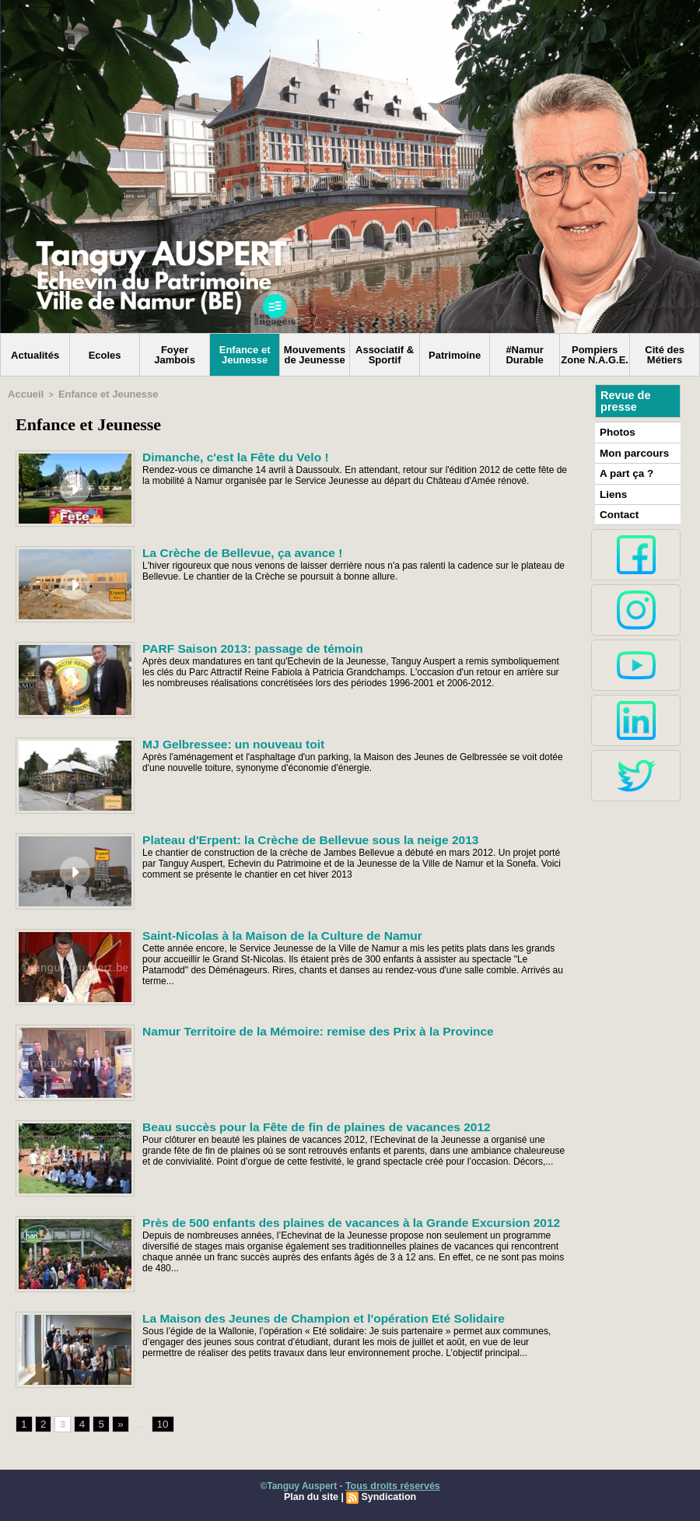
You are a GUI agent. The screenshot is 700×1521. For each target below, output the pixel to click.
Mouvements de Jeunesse (314, 355)
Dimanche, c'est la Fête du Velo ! (226, 454)
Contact (617, 508)
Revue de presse (624, 400)
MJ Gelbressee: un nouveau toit (224, 741)
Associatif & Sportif (384, 355)
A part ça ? (624, 469)
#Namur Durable (524, 355)
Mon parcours (630, 450)
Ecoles (105, 355)
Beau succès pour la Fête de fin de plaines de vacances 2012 (299, 1124)
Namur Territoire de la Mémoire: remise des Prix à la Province (301, 1028)
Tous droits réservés (392, 1484)
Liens (612, 489)
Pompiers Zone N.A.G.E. (594, 355)
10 (158, 1422)
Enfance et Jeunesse (245, 355)
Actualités (35, 355)
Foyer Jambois (174, 355)
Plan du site (312, 1495)
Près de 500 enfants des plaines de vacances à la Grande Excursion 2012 (331, 1220)
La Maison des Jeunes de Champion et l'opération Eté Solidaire (306, 1315)
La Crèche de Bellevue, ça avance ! (233, 550)
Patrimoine (455, 355)
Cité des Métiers (664, 355)
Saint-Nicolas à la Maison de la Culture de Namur (268, 933)
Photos (616, 431)
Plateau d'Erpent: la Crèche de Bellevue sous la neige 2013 (294, 837)
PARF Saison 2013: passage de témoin (242, 646)
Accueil (23, 393)
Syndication (387, 1495)
